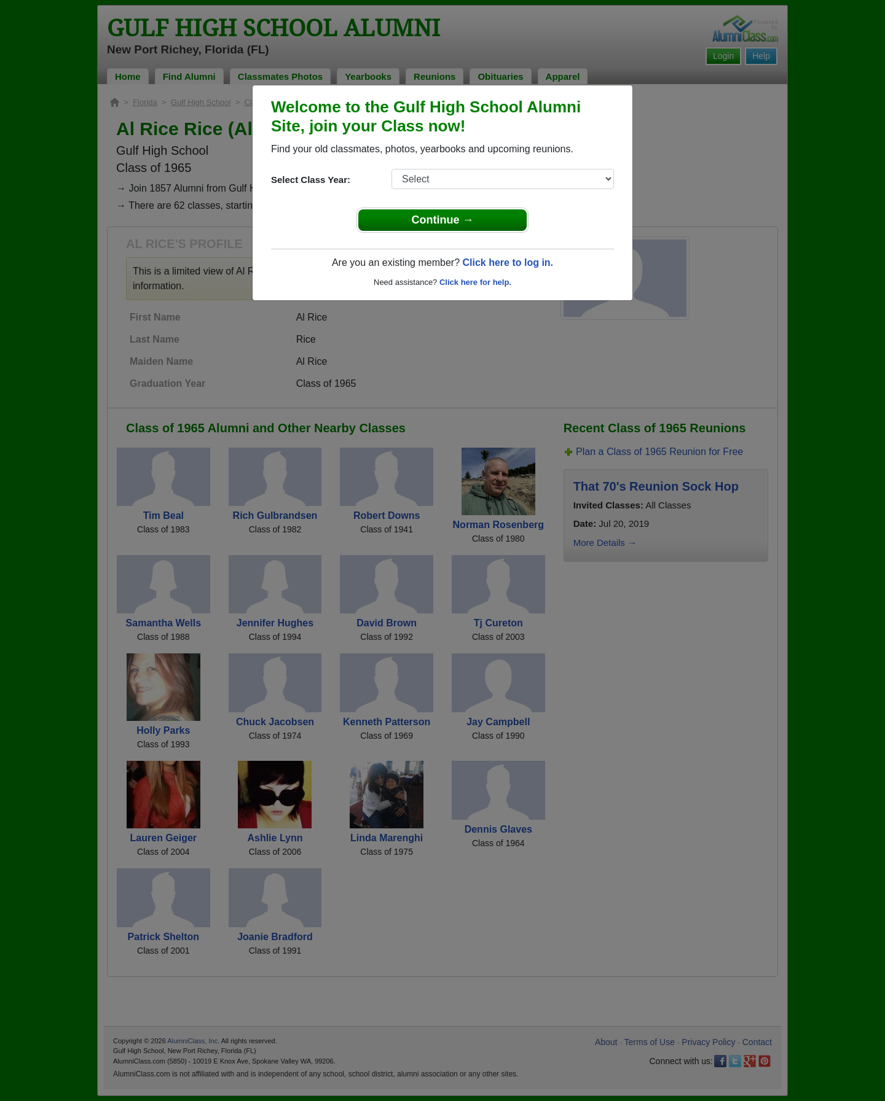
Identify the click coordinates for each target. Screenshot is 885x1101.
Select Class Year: (310, 179)
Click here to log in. (507, 262)
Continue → (443, 220)
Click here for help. (475, 282)
